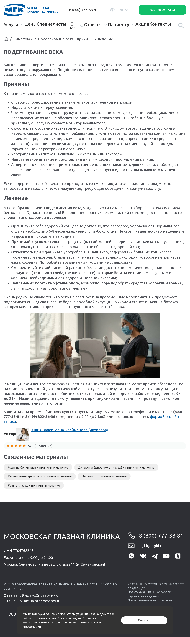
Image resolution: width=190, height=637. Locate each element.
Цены (30, 24)
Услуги (14, 24)
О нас (76, 26)
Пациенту (121, 24)
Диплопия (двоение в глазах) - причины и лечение (116, 467)
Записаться (162, 10)
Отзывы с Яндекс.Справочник (31, 595)
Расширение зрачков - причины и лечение (40, 476)
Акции (142, 24)
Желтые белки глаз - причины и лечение (38, 467)
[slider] (16, 445)
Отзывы (96, 24)
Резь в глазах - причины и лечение (34, 485)
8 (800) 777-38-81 (83, 10)
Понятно (144, 620)
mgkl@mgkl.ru (151, 546)
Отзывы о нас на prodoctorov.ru (32, 601)
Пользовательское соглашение (150, 600)
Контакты (160, 24)
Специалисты (51, 24)
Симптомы (23, 39)
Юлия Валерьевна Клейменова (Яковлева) (69, 430)
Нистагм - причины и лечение (104, 476)
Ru (123, 10)
